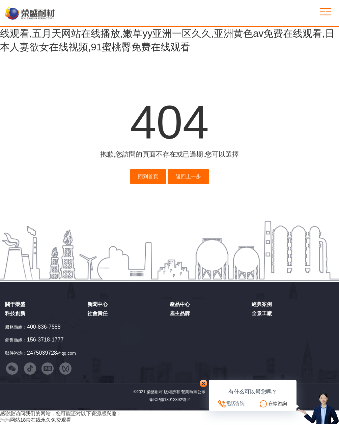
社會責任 (97, 313)
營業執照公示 (193, 393)
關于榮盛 (15, 304)
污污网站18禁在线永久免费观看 (35, 421)
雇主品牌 (180, 313)
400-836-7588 (44, 327)
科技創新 (15, 313)
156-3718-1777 (45, 340)
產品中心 (180, 304)
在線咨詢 (277, 403)
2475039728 (42, 353)
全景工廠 (262, 313)
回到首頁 (148, 176)
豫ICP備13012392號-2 (169, 401)
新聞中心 (97, 304)
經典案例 (262, 304)
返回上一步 (188, 176)
